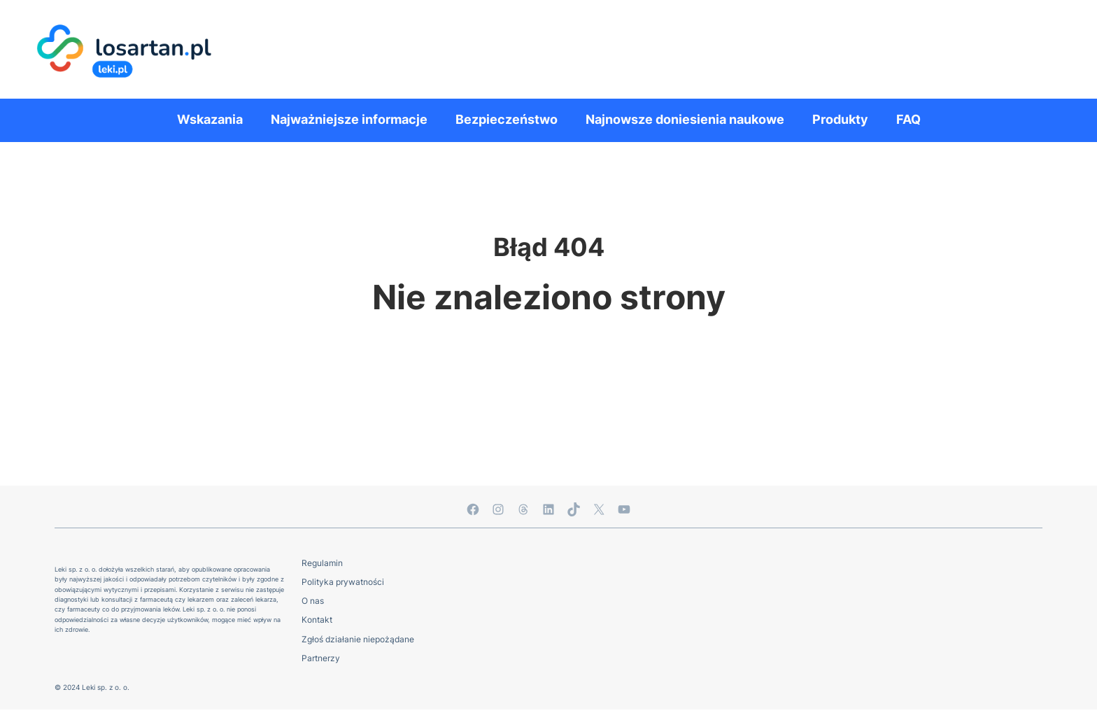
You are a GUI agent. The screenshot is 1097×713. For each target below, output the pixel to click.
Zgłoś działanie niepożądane (358, 639)
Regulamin (322, 563)
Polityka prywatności (343, 582)
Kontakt (317, 619)
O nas (313, 600)
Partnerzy (321, 658)
